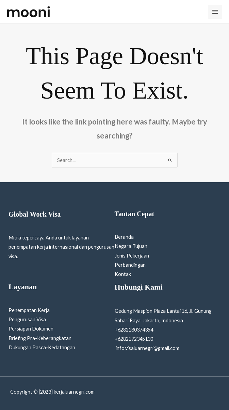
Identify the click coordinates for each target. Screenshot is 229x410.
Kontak (123, 274)
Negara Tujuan (131, 246)
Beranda (124, 237)
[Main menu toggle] (215, 12)
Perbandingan (130, 265)
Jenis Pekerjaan (132, 256)
